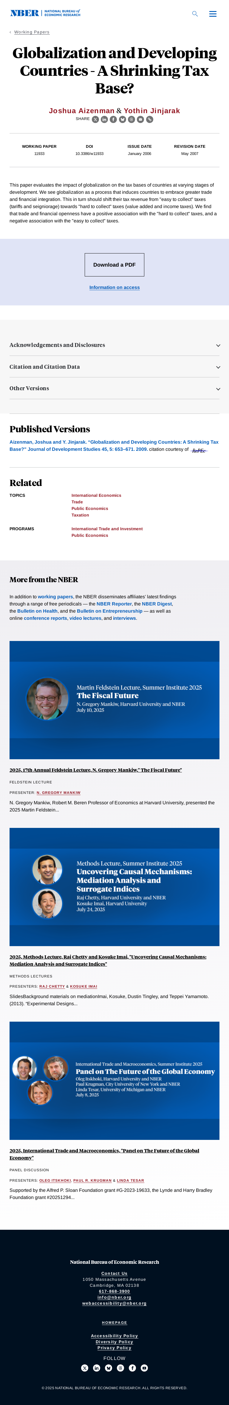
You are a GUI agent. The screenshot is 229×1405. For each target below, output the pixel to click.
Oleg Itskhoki (55, 1180)
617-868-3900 (114, 1291)
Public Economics (90, 508)
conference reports (45, 618)
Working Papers (32, 32)
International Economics (96, 495)
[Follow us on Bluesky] (108, 1368)
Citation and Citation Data (45, 366)
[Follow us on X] (84, 1368)
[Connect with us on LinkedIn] (96, 1368)
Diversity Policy (114, 1341)
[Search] (195, 13)
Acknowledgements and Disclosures (57, 344)
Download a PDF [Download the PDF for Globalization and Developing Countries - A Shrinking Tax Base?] (114, 265)
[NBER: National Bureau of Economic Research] (50, 14)
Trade (77, 501)
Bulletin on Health (37, 611)
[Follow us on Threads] (120, 1368)
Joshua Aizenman (82, 111)
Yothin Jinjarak (152, 111)
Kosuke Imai (83, 986)
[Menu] (212, 13)
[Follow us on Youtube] (144, 1368)
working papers (55, 596)
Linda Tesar (130, 1180)
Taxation (80, 515)
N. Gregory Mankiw (59, 793)
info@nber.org (114, 1297)
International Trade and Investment (107, 528)
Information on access (114, 287)
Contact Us (114, 1273)
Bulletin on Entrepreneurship (110, 611)
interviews (124, 618)
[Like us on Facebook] (132, 1368)
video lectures (85, 618)
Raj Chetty (52, 986)
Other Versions (29, 388)
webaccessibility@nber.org (114, 1303)
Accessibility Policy (114, 1335)
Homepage (114, 1323)
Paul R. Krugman (92, 1180)
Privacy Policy (114, 1347)
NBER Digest (157, 603)
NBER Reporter (114, 603)
